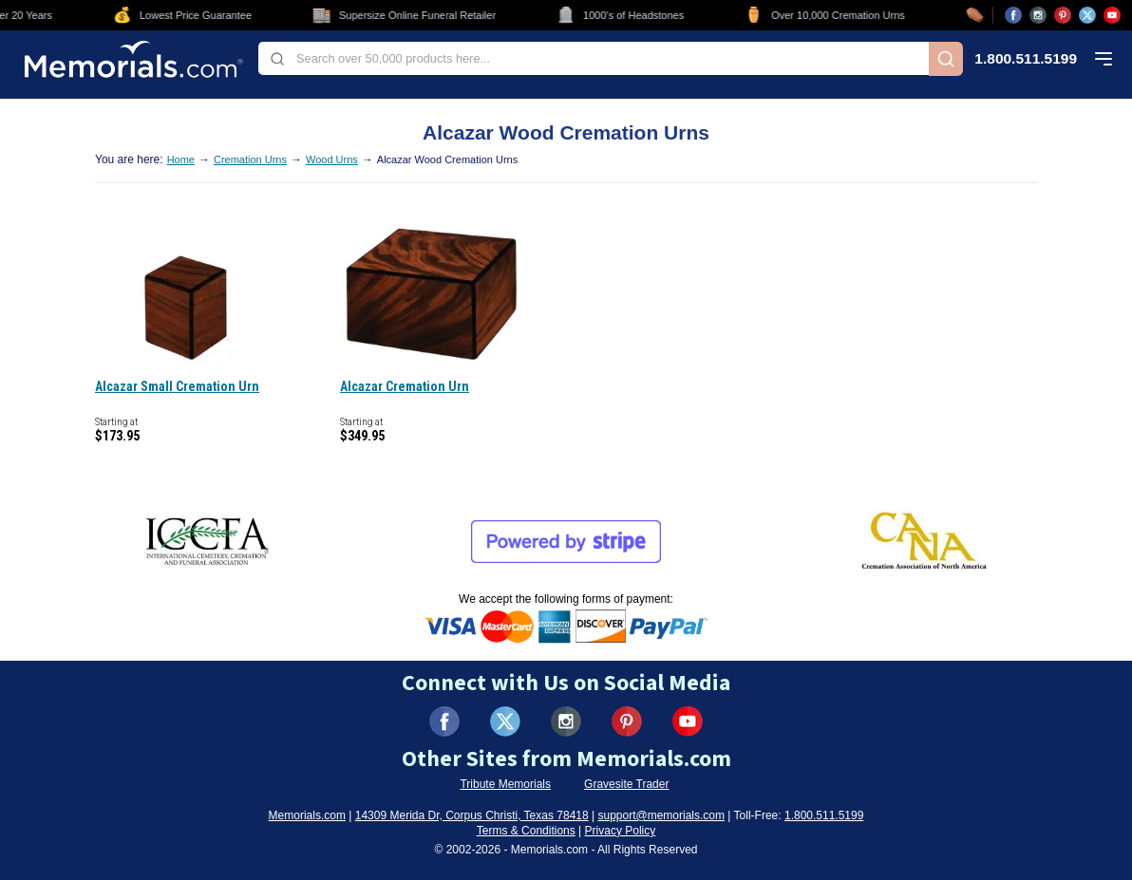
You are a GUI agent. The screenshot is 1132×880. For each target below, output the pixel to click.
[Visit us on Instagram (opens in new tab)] (1038, 15)
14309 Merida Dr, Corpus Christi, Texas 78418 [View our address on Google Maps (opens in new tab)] (472, 815)
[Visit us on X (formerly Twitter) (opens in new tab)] (505, 721)
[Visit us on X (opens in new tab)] (1087, 15)
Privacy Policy (620, 830)
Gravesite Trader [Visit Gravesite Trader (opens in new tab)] (626, 784)
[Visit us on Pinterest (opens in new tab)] (1062, 15)
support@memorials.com (661, 815)
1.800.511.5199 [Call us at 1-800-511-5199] (1025, 58)
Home (181, 159)
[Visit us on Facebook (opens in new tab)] (1013, 15)
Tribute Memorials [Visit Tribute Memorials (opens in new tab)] (505, 784)
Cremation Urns (250, 159)
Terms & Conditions (526, 830)
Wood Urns (332, 159)
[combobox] (593, 58)
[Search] (946, 59)
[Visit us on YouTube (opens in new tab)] (1112, 15)
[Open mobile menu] (1104, 59)
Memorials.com (307, 815)
